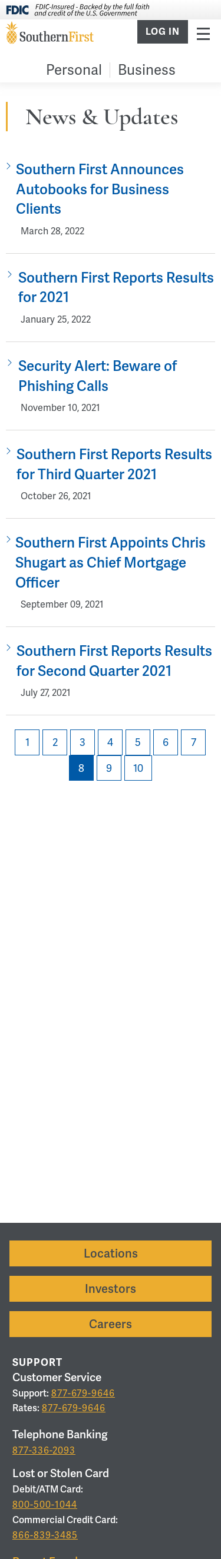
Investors (110, 1288)
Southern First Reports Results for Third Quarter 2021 (114, 464)
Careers (110, 1324)
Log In (163, 32)
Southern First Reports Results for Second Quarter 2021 (114, 661)
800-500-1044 (44, 1504)
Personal (74, 70)
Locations (111, 1253)
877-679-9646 (83, 1393)
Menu (203, 33)
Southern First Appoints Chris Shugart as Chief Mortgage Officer (110, 562)
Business (147, 70)
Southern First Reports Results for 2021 (116, 287)
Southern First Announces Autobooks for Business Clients (100, 189)
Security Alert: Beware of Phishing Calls (97, 376)
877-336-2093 (43, 1450)
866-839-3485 (45, 1535)
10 (138, 768)
